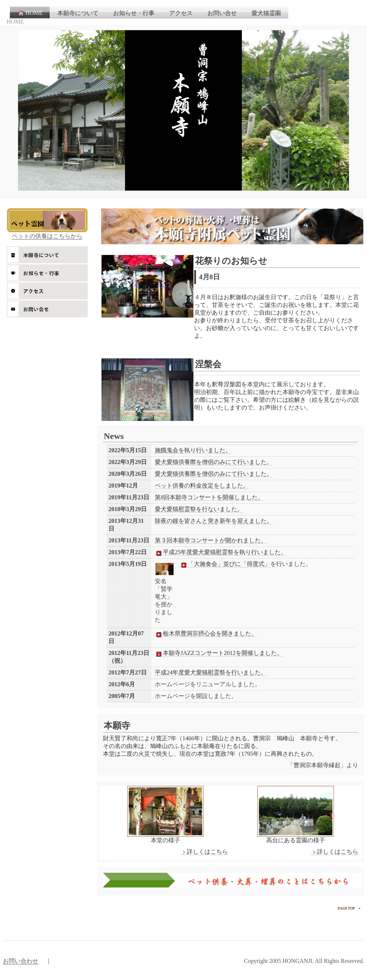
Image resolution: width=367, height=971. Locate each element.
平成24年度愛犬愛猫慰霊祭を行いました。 (211, 672)
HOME (30, 13)
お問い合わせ (20, 961)
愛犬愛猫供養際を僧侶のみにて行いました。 (213, 462)
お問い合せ (222, 13)
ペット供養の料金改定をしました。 (202, 485)
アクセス (181, 13)
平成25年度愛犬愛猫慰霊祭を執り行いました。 (220, 552)
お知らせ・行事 (133, 13)
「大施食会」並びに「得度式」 (225, 564)
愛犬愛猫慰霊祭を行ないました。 (199, 509)
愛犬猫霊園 (266, 13)
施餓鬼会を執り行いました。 (193, 450)
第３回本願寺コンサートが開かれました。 (211, 540)
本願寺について (78, 13)
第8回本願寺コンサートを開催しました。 (209, 497)
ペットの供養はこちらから (47, 236)
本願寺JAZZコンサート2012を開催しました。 (218, 653)
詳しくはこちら (204, 851)
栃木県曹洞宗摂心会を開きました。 (206, 633)
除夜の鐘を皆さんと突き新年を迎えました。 (213, 521)
